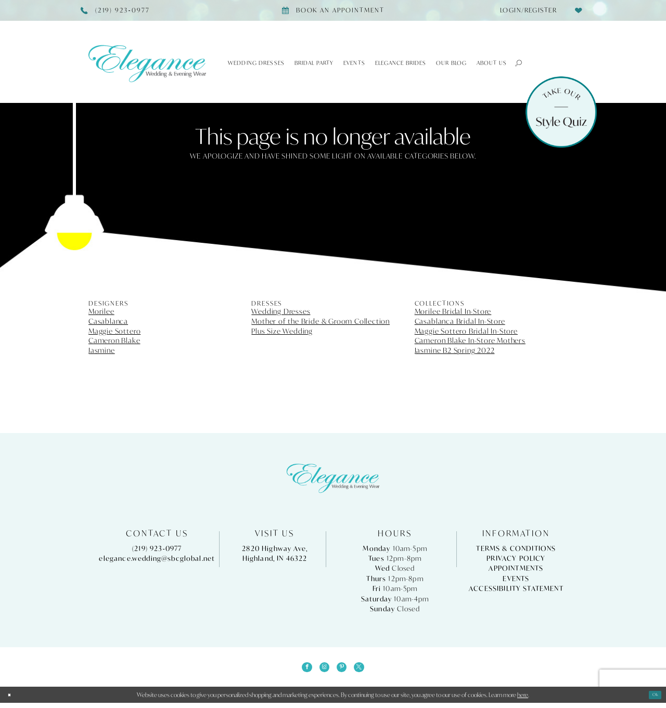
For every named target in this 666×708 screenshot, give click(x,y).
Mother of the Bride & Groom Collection (320, 321)
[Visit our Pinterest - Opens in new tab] (344, 670)
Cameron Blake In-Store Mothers (470, 340)
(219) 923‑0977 (157, 548)
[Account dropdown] (525, 10)
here (522, 700)
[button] (515, 63)
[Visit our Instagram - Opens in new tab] (321, 670)
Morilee (101, 311)
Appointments (516, 568)
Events (516, 578)
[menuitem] (525, 10)
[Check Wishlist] (578, 10)
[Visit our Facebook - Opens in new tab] (299, 670)
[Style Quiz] (561, 112)
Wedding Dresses (280, 311)
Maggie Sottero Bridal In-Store (466, 331)
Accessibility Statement (516, 588)
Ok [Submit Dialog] (653, 700)
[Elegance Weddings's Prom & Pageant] (147, 63)
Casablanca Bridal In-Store (460, 321)
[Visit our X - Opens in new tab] (367, 670)
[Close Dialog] (12, 700)
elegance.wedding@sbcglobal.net (157, 558)
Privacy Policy (515, 558)
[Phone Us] (115, 10)
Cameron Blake (114, 340)
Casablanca (108, 321)
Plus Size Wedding (282, 331)
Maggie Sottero (114, 331)
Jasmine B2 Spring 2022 (455, 350)
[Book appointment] (333, 10)
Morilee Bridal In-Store (453, 311)
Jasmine (101, 350)
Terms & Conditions (516, 548)
